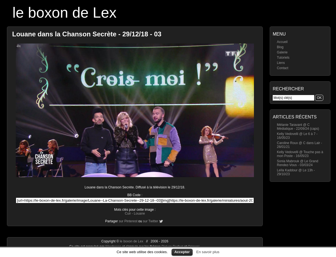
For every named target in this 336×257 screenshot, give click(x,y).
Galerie (282, 52)
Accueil (282, 42)
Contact (282, 68)
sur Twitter (150, 221)
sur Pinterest (128, 221)
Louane (139, 213)
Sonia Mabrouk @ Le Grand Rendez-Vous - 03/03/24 (297, 163)
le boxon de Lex (64, 12)
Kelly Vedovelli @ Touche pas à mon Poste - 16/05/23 (300, 154)
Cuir (128, 213)
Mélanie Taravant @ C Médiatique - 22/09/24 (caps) (298, 127)
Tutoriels (283, 57)
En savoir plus (207, 252)
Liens (281, 63)
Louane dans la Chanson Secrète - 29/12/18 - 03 (86, 34)
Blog (280, 47)
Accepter (182, 252)
